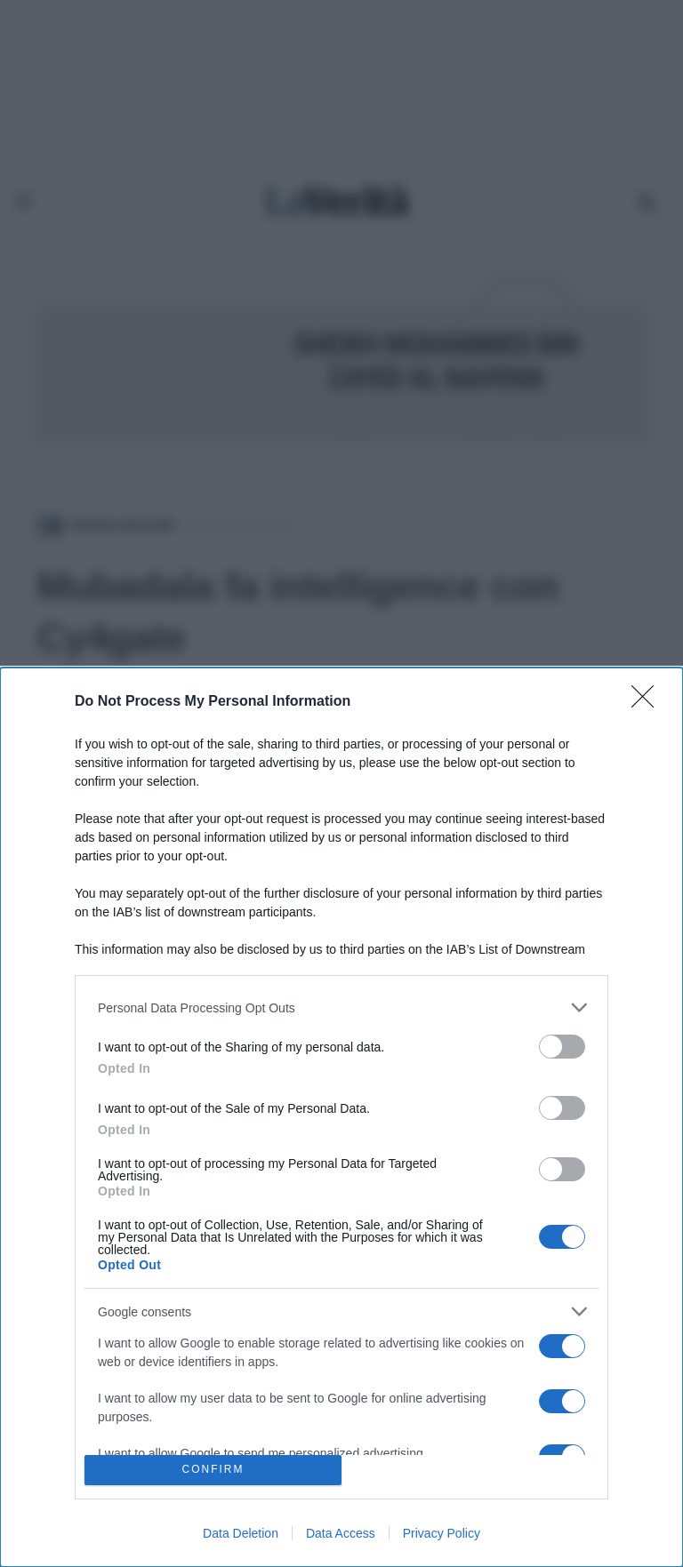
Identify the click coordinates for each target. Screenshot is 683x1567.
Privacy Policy (441, 1533)
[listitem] (341, 1007)
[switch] (562, 1047)
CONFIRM (213, 1470)
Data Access (340, 1533)
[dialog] (341, 1117)
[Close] (648, 702)
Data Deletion (240, 1533)
